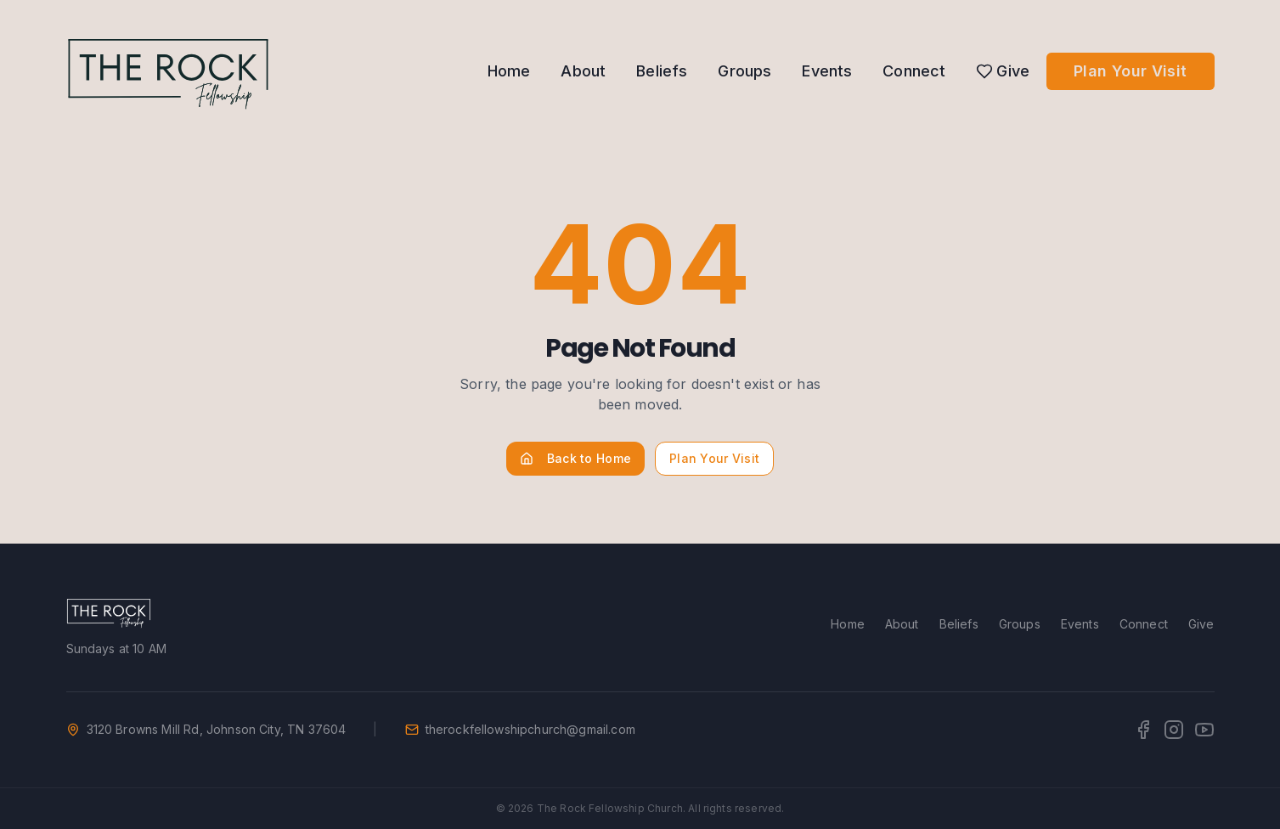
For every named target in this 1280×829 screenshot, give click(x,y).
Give (1002, 71)
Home (509, 71)
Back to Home (575, 458)
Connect (913, 71)
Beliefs (661, 71)
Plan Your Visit (1130, 71)
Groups (744, 71)
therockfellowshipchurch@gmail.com (530, 729)
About (583, 71)
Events (827, 71)
